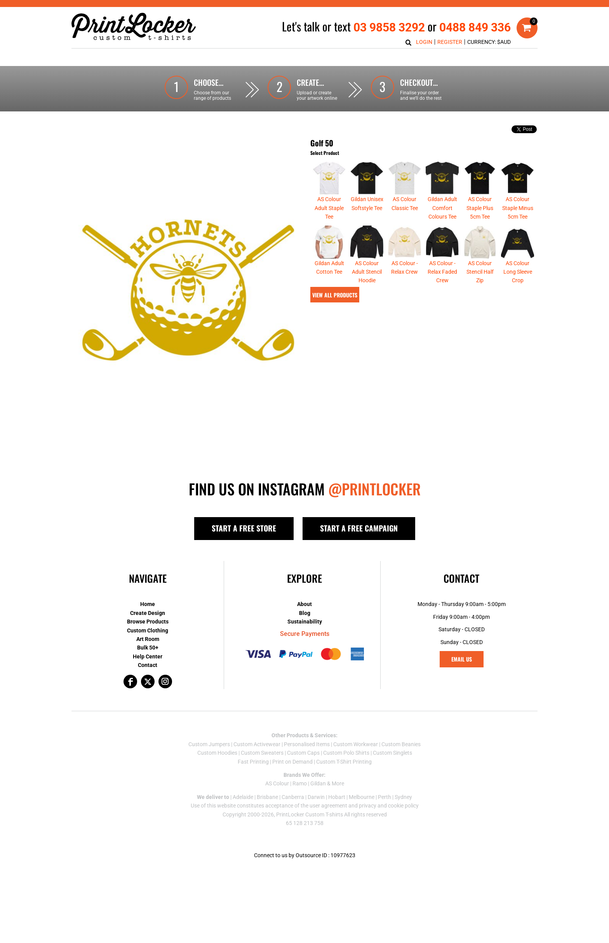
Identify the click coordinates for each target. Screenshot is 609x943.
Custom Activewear (256, 744)
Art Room (147, 639)
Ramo (299, 783)
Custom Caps (303, 753)
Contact (147, 665)
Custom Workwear (355, 744)
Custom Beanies (401, 744)
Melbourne (361, 797)
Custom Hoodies (217, 753)
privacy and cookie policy (389, 805)
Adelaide (243, 797)
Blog (304, 613)
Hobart (336, 797)
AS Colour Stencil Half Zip (480, 272)
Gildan (318, 783)
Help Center (147, 656)
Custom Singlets (392, 753)
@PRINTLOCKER (374, 489)
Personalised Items (307, 744)
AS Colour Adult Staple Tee (329, 208)
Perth (384, 797)
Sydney (403, 797)
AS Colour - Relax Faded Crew (442, 272)
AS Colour (277, 783)
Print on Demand (292, 762)
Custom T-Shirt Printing (344, 762)
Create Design (147, 613)
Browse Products (148, 621)
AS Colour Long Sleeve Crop (517, 272)
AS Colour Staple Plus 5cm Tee (479, 208)
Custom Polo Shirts (346, 753)
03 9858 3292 (389, 27)
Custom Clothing (147, 630)
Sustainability (304, 621)
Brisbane (267, 797)
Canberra (293, 797)
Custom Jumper (207, 744)
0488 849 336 (475, 27)
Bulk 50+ (147, 647)
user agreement (328, 805)
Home (147, 604)
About (304, 604)
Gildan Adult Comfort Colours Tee (442, 208)
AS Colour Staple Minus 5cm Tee (517, 208)
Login (424, 42)
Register (449, 42)
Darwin (316, 797)
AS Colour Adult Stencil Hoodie (367, 272)
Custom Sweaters (262, 753)
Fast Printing (253, 762)
